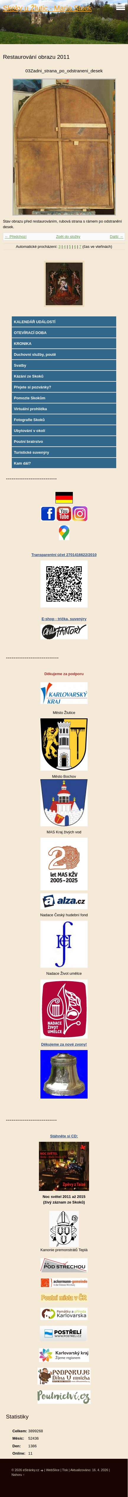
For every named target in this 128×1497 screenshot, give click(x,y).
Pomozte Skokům (29, 398)
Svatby (20, 365)
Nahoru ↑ (18, 1474)
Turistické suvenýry (31, 452)
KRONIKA (23, 343)
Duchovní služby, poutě (35, 354)
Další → (116, 236)
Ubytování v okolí (29, 430)
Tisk (65, 1470)
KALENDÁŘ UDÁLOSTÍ (34, 322)
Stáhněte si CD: (64, 1136)
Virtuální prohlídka (30, 409)
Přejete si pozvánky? (32, 387)
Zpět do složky (68, 236)
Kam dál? (22, 463)
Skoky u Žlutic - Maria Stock (47, 8)
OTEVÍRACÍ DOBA (30, 333)
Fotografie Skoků (29, 420)
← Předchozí (16, 236)
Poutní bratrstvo (28, 441)
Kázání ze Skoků (28, 376)
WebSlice (53, 1470)
